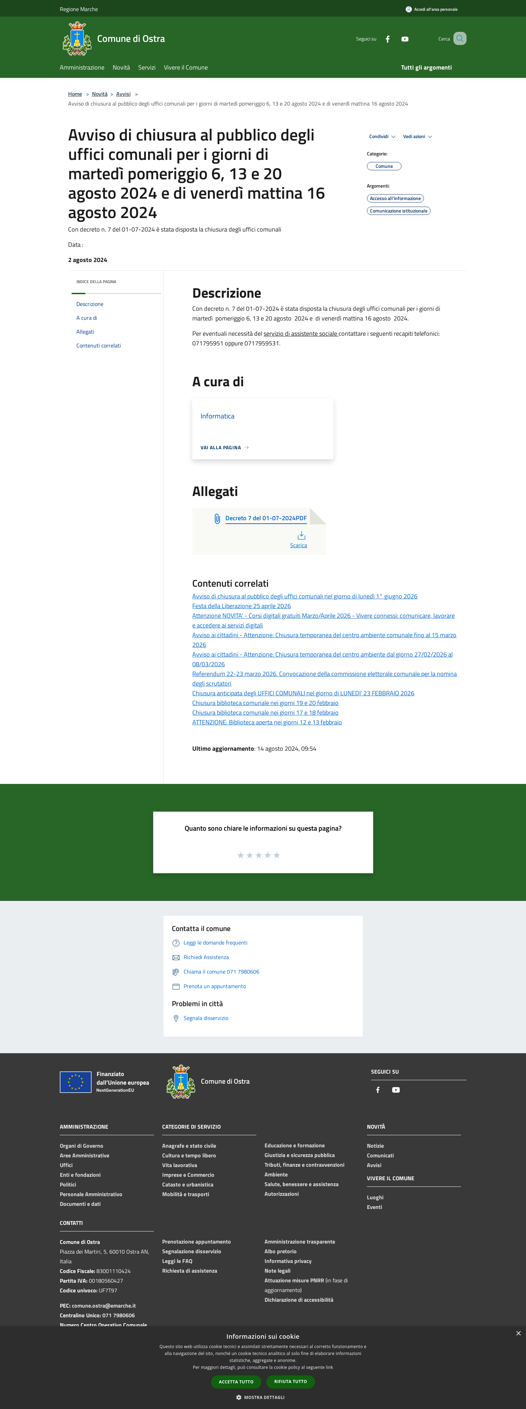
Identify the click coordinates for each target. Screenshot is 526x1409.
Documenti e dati (80, 1204)
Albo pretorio (281, 1251)
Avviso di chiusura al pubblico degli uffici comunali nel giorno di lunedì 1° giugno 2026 (304, 596)
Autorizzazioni (282, 1194)
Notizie (375, 1145)
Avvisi (123, 94)
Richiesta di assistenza (189, 1270)
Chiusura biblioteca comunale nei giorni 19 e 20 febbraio (265, 702)
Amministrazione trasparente (300, 1241)
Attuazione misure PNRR (294, 1280)
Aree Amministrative (84, 1155)
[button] (263, 1397)
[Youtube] (397, 38)
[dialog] (263, 1367)
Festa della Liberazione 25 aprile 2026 (241, 606)
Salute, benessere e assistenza (302, 1184)
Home (75, 94)
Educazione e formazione (295, 1145)
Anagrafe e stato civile (189, 1145)
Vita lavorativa (179, 1165)
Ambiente (276, 1174)
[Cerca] (458, 38)
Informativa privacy (288, 1261)
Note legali (277, 1270)
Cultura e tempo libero (189, 1155)
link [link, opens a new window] (329, 1367)
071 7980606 (118, 1315)
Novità (100, 94)
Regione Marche (79, 9)
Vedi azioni (418, 137)
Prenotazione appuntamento (196, 1241)
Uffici (66, 1165)
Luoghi (375, 1197)
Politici (68, 1184)
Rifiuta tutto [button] (290, 1381)
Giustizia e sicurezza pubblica (300, 1155)
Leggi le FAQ (177, 1261)
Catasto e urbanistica (187, 1184)
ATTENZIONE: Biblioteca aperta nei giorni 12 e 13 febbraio (267, 722)
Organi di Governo (81, 1145)
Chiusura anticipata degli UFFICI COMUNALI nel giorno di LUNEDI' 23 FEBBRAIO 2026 (303, 693)
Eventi (374, 1207)
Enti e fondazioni (80, 1175)
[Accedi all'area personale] (432, 9)
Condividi (383, 137)
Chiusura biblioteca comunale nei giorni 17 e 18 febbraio (265, 712)
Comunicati (380, 1155)
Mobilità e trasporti (185, 1194)
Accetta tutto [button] (236, 1382)
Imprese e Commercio (188, 1175)
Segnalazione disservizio (191, 1251)
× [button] (518, 1333)
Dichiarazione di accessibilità (299, 1299)
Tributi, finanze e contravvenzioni (304, 1164)
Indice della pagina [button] (96, 281)
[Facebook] (379, 38)
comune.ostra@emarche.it (104, 1305)
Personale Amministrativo (91, 1194)
